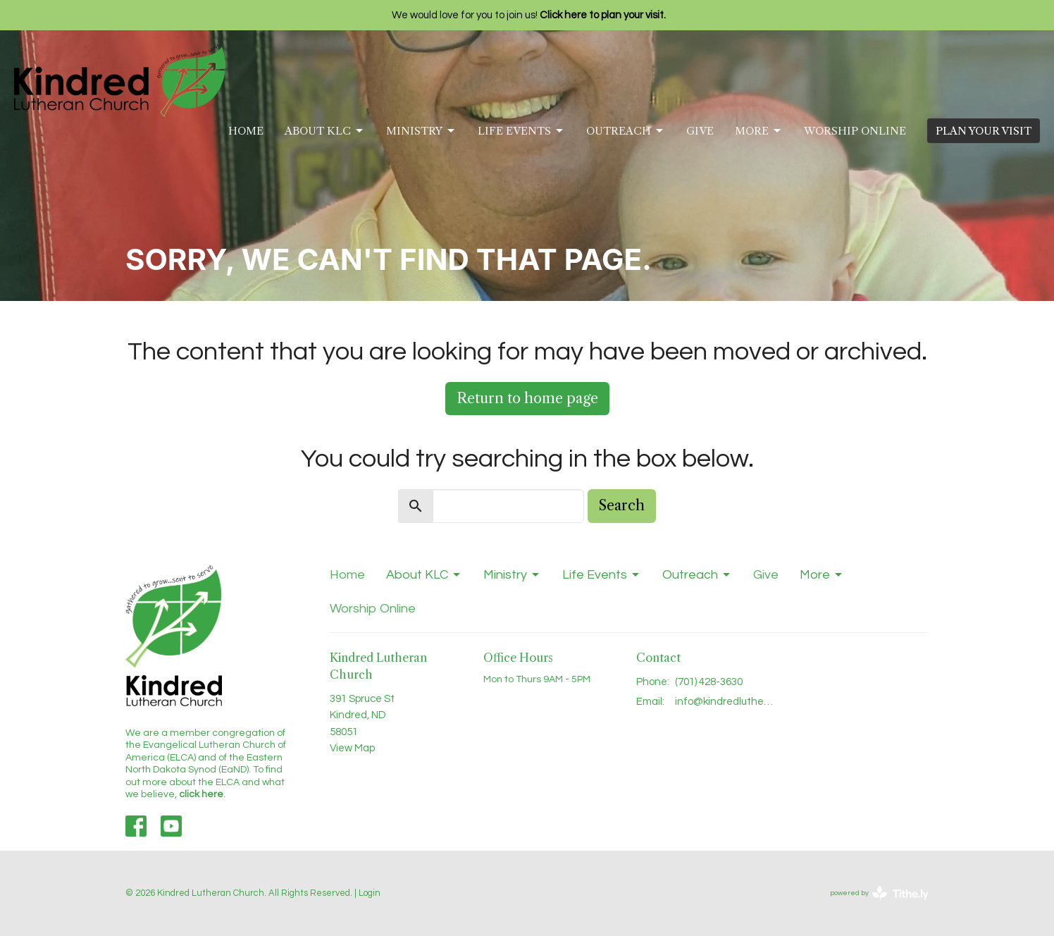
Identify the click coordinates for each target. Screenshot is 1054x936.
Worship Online (855, 130)
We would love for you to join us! (529, 15)
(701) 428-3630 (709, 682)
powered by (879, 893)
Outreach (625, 131)
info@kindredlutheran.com (725, 701)
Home (246, 130)
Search (622, 505)
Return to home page (527, 398)
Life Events (521, 131)
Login (369, 893)
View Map (352, 748)
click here (201, 794)
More (759, 131)
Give (700, 130)
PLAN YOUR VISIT (983, 130)
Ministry (421, 131)
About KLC (325, 131)
